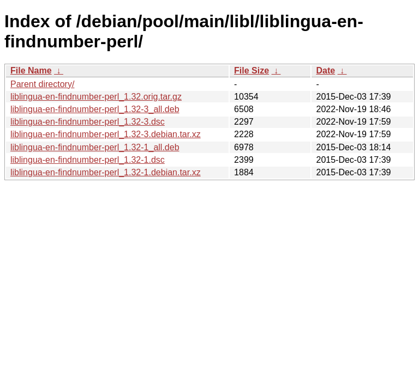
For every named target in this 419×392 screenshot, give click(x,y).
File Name (31, 70)
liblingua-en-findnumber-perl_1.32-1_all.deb (94, 147)
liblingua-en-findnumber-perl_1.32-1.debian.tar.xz (105, 172)
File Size (251, 70)
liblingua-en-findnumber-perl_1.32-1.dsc (87, 159)
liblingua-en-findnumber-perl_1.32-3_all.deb (94, 109)
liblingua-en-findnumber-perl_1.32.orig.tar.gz (96, 96)
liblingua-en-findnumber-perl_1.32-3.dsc (87, 121)
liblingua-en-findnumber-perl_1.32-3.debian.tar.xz (105, 134)
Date (325, 70)
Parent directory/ (42, 84)
